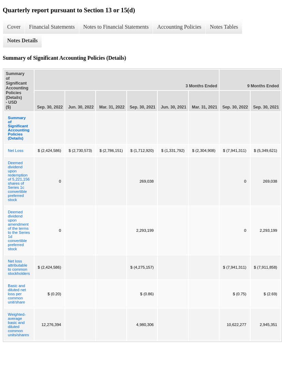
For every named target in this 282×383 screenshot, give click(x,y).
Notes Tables (224, 27)
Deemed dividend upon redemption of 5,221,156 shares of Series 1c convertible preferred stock (19, 181)
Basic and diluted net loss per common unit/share (17, 294)
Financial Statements (52, 27)
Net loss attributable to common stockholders (19, 267)
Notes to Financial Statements (116, 27)
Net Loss (15, 150)
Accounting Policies (179, 27)
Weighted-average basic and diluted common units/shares (18, 324)
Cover (13, 27)
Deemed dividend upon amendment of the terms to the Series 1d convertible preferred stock (19, 230)
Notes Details (22, 40)
